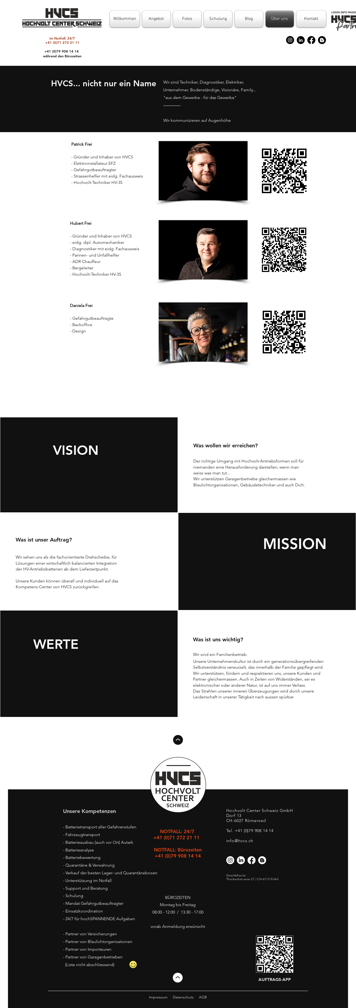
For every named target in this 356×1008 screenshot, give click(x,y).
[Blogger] (322, 40)
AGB (203, 997)
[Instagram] (290, 40)
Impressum (158, 997)
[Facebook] (311, 40)
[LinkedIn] (301, 40)
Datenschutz (183, 997)
